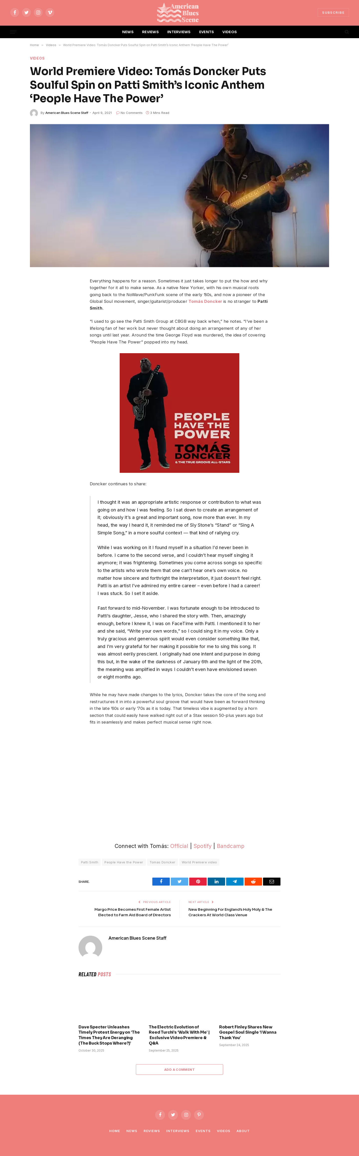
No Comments (129, 113)
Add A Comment (179, 1070)
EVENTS (206, 32)
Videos (37, 58)
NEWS (128, 32)
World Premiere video (199, 862)
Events (203, 1131)
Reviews (152, 1131)
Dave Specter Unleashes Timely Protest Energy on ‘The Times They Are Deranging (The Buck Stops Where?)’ (109, 1035)
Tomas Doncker (163, 862)
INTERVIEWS (179, 32)
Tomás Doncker (205, 301)
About (243, 1131)
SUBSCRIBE (333, 12)
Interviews (177, 1131)
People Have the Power (123, 862)
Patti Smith (89, 862)
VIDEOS (229, 32)
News (131, 1131)
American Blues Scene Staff (66, 113)
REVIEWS (150, 32)
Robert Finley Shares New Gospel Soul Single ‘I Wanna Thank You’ (247, 1032)
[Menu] (13, 32)
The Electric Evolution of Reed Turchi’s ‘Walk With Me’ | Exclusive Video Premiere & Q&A (179, 1035)
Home (114, 1131)
